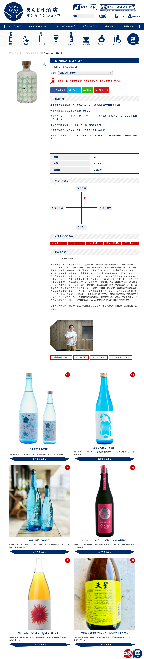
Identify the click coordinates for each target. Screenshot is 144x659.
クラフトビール (27, 568)
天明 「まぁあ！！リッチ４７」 (59, 569)
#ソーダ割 (82, 357)
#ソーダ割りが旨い (123, 357)
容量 (52, 73)
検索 (102, 16)
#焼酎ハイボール (61, 357)
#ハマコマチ (101, 357)
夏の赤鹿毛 (99, 568)
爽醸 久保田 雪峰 (129, 568)
